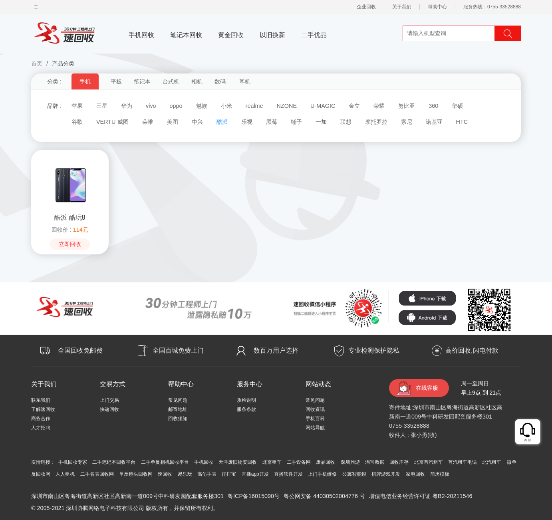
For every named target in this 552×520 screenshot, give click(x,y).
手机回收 (141, 35)
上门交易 (109, 400)
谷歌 (77, 122)
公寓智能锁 (354, 474)
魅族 (201, 106)
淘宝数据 (374, 462)
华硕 (457, 106)
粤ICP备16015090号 (254, 496)
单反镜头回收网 (136, 474)
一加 (321, 122)
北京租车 (272, 462)
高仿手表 (206, 474)
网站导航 (315, 428)
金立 (354, 106)
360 (433, 106)
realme (254, 106)
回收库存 (399, 462)
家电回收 (415, 474)
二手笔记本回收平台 (113, 462)
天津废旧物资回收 (237, 462)
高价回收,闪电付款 (471, 350)
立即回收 (70, 244)
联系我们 (40, 400)
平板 (116, 81)
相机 (197, 81)
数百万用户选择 (276, 350)
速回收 (165, 474)
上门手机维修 (322, 474)
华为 (126, 106)
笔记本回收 (186, 35)
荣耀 (379, 106)
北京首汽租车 (428, 462)
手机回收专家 (72, 462)
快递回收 (109, 409)
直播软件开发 (288, 474)
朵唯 (147, 122)
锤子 (296, 122)
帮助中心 (437, 7)
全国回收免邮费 (80, 350)
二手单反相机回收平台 (165, 462)
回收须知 (177, 418)
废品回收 (325, 462)
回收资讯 (315, 409)
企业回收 (366, 7)
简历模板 (439, 474)
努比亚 (406, 106)
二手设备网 (299, 462)
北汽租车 (491, 462)
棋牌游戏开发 (385, 474)
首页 (36, 63)
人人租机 (65, 474)
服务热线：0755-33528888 (492, 7)
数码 (220, 81)
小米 (226, 106)
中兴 (197, 122)
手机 (85, 81)
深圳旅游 (350, 462)
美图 (172, 122)
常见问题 (177, 400)
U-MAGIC (322, 106)
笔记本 (142, 81)
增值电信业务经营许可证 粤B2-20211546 (420, 496)
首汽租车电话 (462, 462)
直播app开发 (255, 474)
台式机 (171, 81)
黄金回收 (231, 35)
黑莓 (271, 122)
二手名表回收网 (97, 474)
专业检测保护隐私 (373, 350)
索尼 (406, 122)
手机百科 (315, 418)
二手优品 (314, 35)
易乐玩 (185, 474)
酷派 (222, 122)
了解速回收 (43, 409)
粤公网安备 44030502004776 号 (324, 496)
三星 (101, 106)
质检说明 (246, 400)
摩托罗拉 (376, 122)
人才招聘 (40, 428)
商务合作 (40, 418)
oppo (176, 106)
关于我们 (401, 7)
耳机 (244, 81)
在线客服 (427, 388)
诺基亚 (434, 122)
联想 (345, 122)
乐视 (246, 122)
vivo (151, 106)
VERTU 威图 (112, 122)
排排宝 (229, 474)
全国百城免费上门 (178, 350)
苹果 (77, 106)
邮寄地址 (177, 409)
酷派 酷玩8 (69, 217)
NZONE (287, 106)
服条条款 (246, 409)
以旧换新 (272, 35)
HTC (462, 122)
